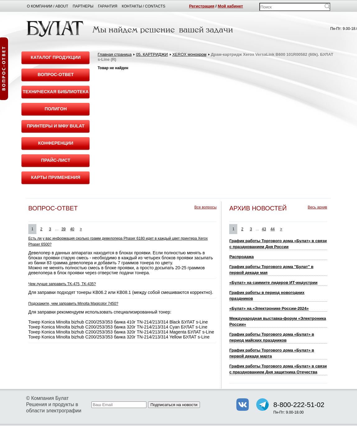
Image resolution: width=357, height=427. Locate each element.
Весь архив (317, 207)
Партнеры (83, 6)
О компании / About (47, 6)
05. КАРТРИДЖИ (152, 54)
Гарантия (107, 6)
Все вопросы (205, 207)
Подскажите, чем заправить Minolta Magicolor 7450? (73, 303)
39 (64, 229)
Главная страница (115, 54)
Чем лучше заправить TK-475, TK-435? (62, 284)
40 (72, 229)
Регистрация (201, 6)
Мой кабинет (230, 6)
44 (273, 229)
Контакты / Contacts (143, 6)
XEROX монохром (189, 54)
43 (264, 229)
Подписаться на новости (174, 404)
